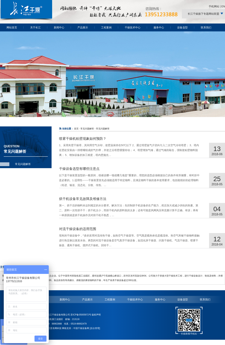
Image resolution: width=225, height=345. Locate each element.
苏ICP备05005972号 (80, 314)
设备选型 (182, 27)
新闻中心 (59, 27)
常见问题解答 (23, 164)
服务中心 (159, 27)
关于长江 (35, 27)
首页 (76, 128)
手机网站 (214, 6)
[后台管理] (95, 328)
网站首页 (12, 27)
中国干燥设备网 (81, 328)
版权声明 (96, 314)
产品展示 (82, 27)
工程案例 (106, 27)
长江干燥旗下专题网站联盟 (203, 13)
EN (223, 6)
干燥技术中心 (132, 27)
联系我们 (206, 27)
